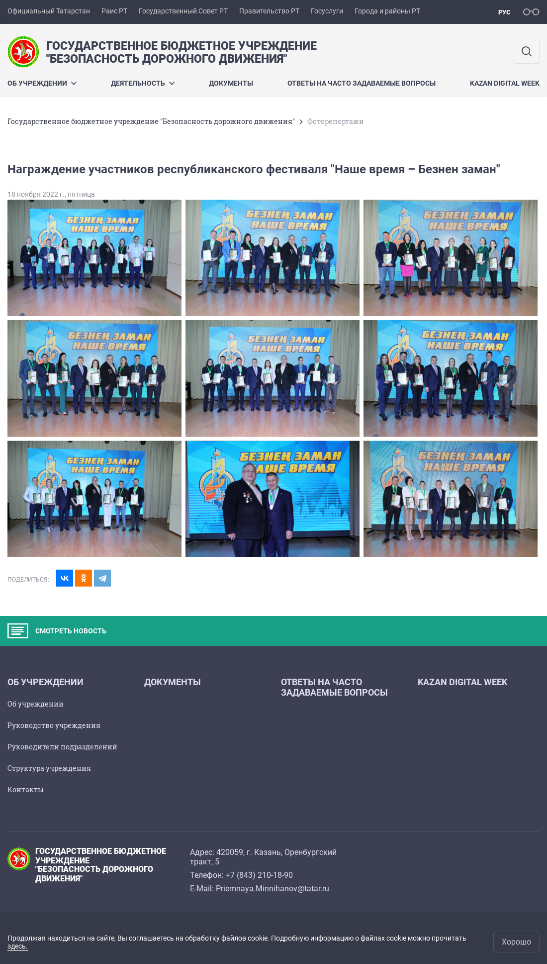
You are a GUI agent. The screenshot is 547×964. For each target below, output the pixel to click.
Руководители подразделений (62, 746)
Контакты (25, 789)
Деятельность (143, 83)
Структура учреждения (49, 768)
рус (504, 12)
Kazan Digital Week (505, 83)
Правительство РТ (269, 11)
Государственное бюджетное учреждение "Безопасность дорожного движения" (151, 121)
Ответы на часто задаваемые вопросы (361, 83)
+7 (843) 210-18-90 (259, 875)
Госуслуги (327, 11)
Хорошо (516, 942)
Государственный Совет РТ (183, 11)
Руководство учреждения (53, 725)
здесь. (17, 946)
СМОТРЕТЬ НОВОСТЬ (56, 630)
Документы (231, 83)
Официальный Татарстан (48, 11)
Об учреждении (42, 83)
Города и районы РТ (387, 11)
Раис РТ (114, 11)
